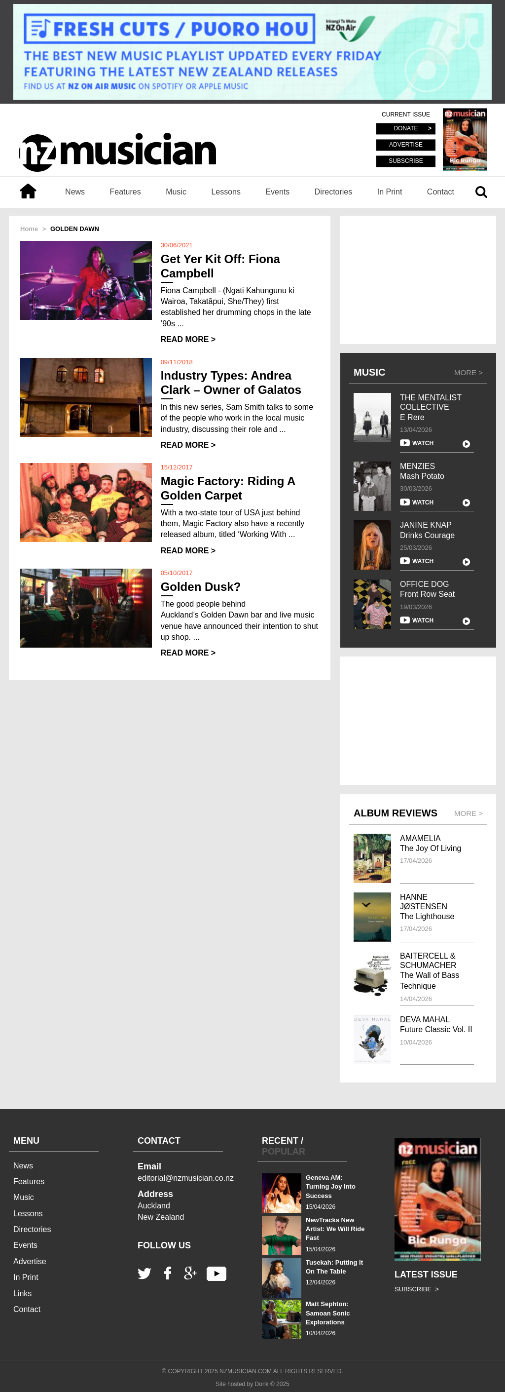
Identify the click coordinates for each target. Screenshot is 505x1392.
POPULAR (283, 1152)
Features (125, 192)
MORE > (468, 372)
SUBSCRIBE (406, 160)
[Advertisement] (418, 280)
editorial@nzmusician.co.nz (186, 1178)
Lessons (226, 192)
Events (277, 192)
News (75, 192)
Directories (333, 192)
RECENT (280, 1141)
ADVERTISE (406, 145)
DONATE (406, 128)
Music (176, 192)
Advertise (29, 1261)
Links (22, 1293)
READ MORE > (188, 339)
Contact (440, 192)
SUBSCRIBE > (417, 1289)
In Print (389, 192)
